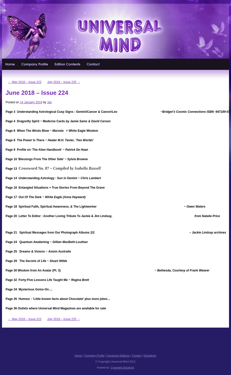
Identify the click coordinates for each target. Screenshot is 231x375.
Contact (93, 64)
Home (10, 64)
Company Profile (34, 64)
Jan (49, 102)
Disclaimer (149, 355)
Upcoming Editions (67, 64)
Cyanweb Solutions (122, 367)
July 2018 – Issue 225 (63, 82)
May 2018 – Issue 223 (24, 82)
